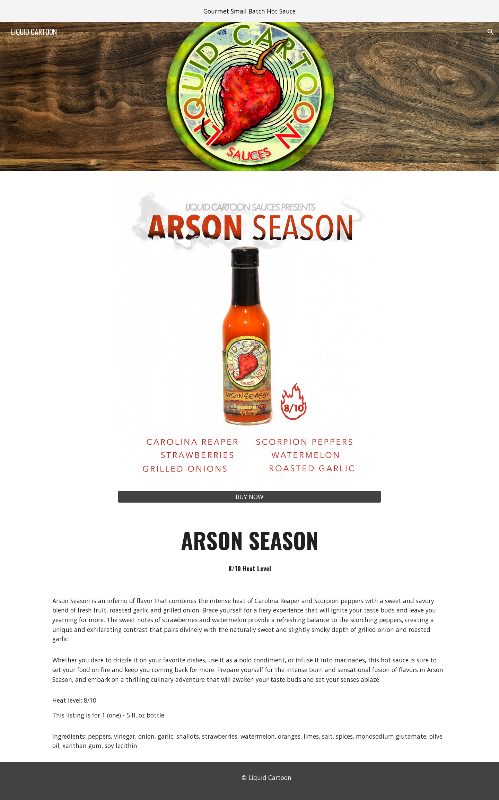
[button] (490, 32)
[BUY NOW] (249, 497)
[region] (249, 11)
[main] (249, 548)
